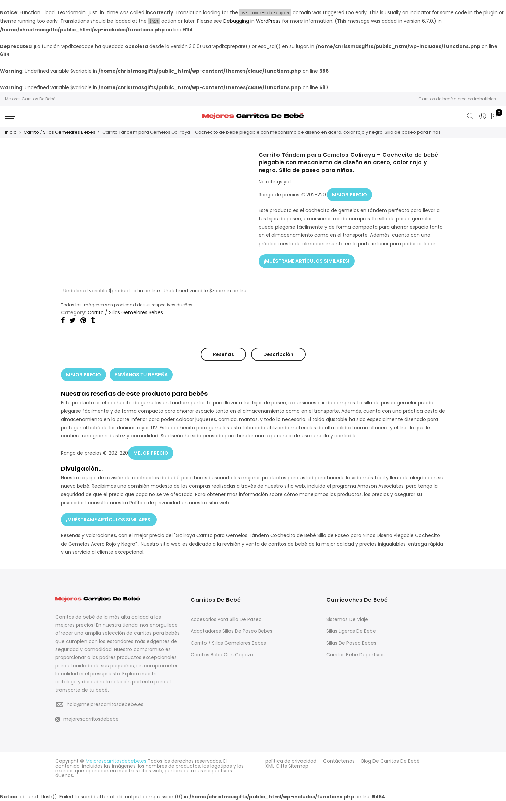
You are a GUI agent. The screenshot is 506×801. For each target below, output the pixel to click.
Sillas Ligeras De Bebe (351, 631)
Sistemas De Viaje (347, 619)
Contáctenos (339, 761)
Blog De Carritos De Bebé (390, 761)
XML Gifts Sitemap (286, 765)
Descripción (278, 354)
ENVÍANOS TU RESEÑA (141, 374)
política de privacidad (290, 761)
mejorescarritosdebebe (87, 719)
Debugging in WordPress (252, 21)
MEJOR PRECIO (349, 194)
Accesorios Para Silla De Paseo (226, 619)
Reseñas (223, 354)
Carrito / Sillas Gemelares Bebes (59, 132)
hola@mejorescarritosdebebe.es (105, 704)
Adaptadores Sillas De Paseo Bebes (231, 631)
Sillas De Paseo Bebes (351, 643)
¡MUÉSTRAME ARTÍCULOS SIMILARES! (307, 261)
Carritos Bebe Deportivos (355, 654)
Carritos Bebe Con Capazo (222, 654)
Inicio (11, 132)
